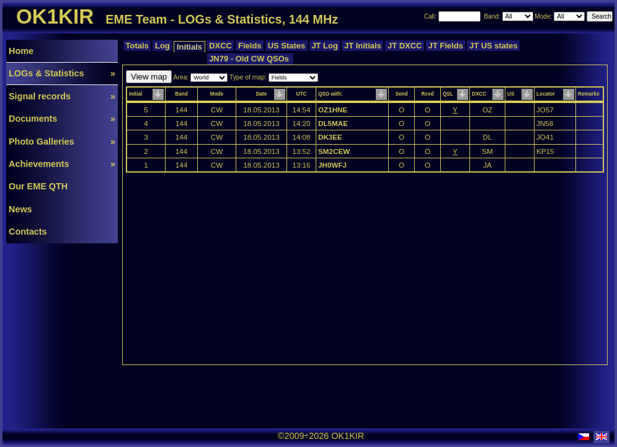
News (20, 209)
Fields (250, 45)
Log (162, 45)
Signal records (62, 96)
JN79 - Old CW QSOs (250, 58)
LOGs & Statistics (62, 73)
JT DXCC (404, 45)
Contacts (28, 232)
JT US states (493, 45)
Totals (137, 45)
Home (21, 51)
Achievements (62, 164)
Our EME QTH (38, 186)
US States (286, 45)
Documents (62, 119)
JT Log (324, 45)
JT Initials (362, 45)
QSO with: (330, 94)
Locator (545, 94)
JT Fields (445, 45)
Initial (135, 94)
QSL (448, 94)
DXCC (220, 45)
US (510, 94)
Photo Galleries (62, 142)
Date (261, 94)
